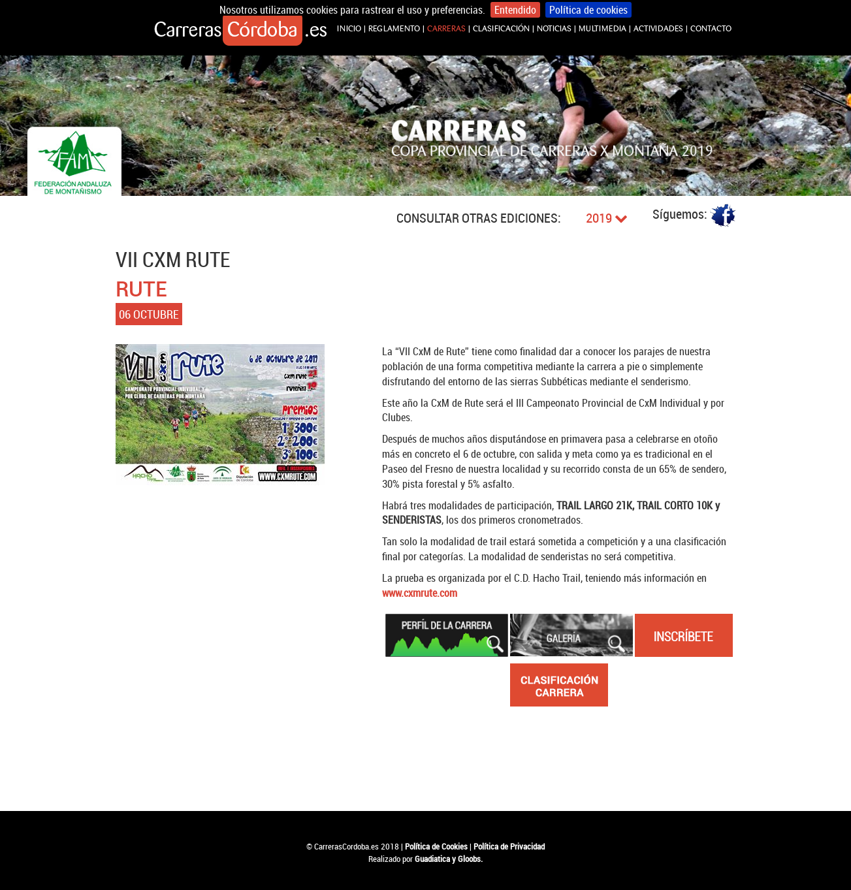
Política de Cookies (436, 846)
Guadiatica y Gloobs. (449, 859)
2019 (607, 218)
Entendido (515, 10)
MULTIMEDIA (602, 28)
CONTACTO (710, 28)
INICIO (349, 28)
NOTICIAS (554, 28)
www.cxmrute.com (419, 593)
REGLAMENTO (394, 28)
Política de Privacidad (509, 846)
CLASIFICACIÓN (501, 28)
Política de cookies (588, 10)
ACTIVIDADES (658, 28)
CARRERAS (446, 28)
